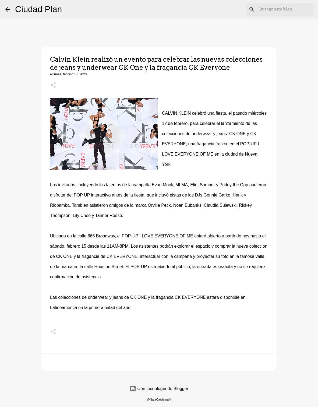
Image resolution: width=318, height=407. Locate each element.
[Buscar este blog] (285, 9)
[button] (53, 85)
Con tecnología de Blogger (159, 388)
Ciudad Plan (38, 9)
